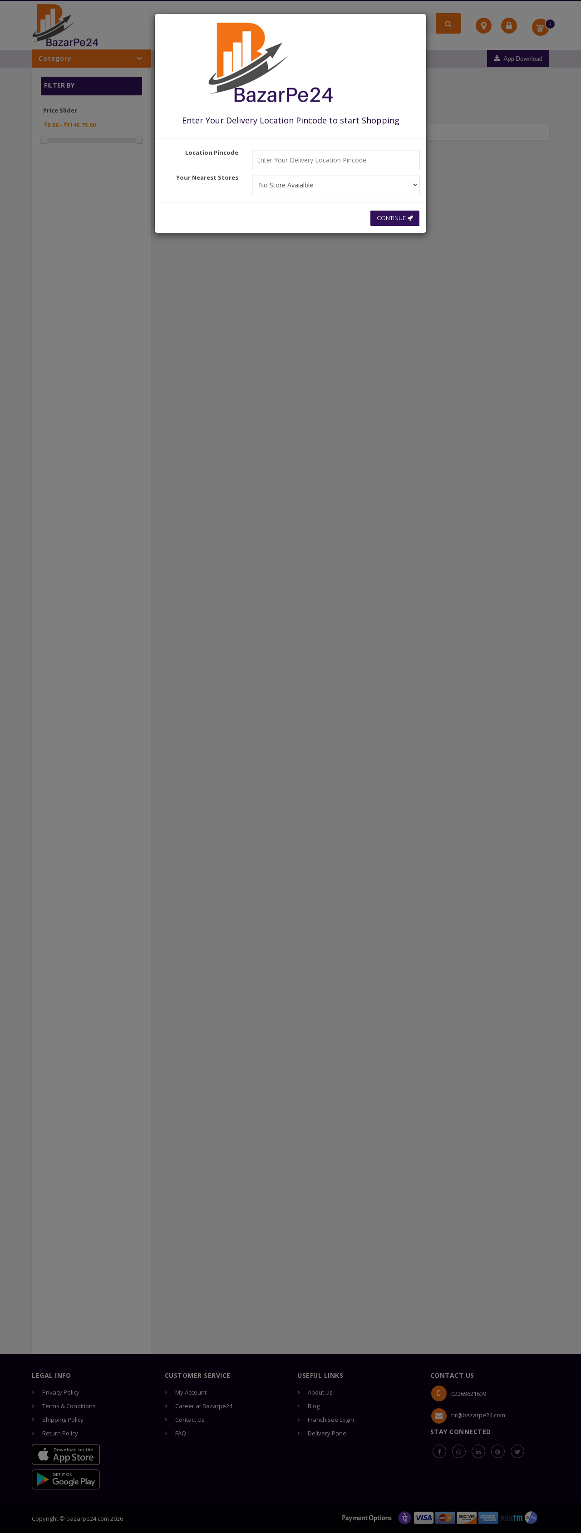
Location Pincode (211, 152)
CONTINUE (393, 217)
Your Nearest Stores (207, 177)
